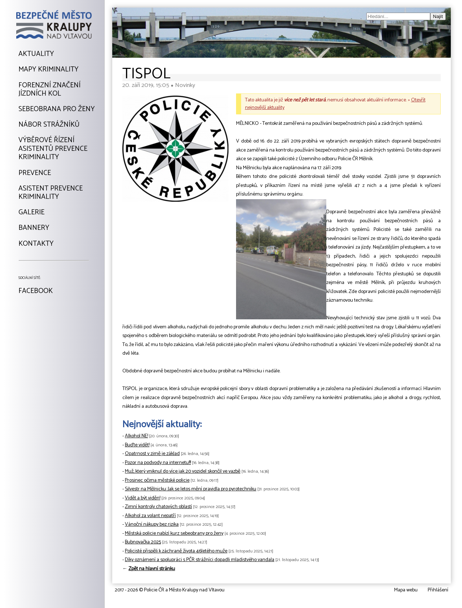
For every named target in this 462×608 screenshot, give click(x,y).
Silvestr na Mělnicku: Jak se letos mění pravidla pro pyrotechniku (190, 489)
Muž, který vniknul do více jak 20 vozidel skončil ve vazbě (182, 471)
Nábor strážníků (48, 125)
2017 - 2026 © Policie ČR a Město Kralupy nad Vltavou (170, 590)
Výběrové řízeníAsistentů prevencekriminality (52, 149)
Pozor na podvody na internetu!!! (158, 463)
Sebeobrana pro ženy (56, 109)
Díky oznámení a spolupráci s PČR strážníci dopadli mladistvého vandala (199, 560)
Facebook (35, 291)
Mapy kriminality (48, 69)
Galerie (31, 212)
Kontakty (35, 244)
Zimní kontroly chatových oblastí (158, 507)
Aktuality (36, 54)
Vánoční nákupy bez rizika (152, 524)
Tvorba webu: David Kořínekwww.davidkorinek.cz (47, 591)
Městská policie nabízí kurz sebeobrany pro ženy (174, 533)
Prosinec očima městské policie (157, 480)
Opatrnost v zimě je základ (152, 454)
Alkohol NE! (136, 436)
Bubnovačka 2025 (143, 542)
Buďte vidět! (137, 445)
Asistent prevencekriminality (50, 192)
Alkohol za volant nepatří (150, 516)
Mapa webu (406, 590)
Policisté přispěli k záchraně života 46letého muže (176, 551)
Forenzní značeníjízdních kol (49, 89)
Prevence (34, 173)
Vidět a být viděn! (142, 498)
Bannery (33, 228)
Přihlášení (438, 590)
